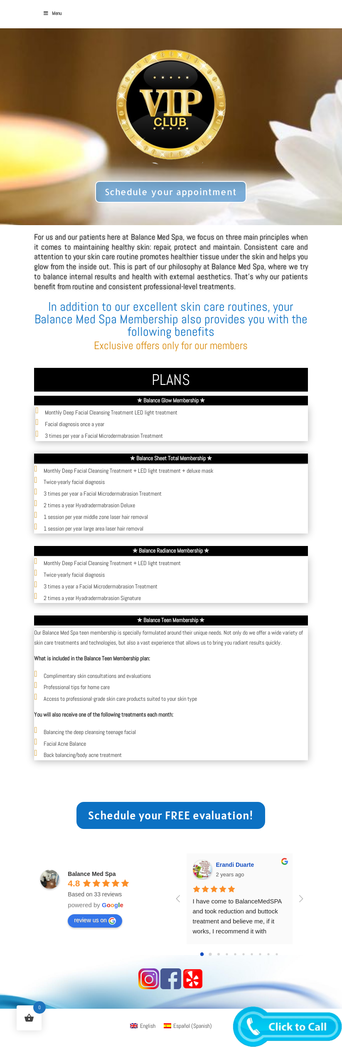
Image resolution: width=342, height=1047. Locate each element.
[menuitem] (143, 1025)
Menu (52, 13)
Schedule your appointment (171, 191)
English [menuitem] (147, 1026)
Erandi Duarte (235, 864)
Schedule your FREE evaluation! (170, 815)
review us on (95, 920)
